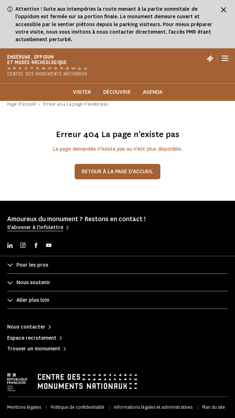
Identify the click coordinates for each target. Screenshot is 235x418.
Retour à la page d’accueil (117, 171)
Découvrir (117, 92)
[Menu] (225, 58)
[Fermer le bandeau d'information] (223, 9)
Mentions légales (24, 407)
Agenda (152, 92)
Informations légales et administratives (153, 407)
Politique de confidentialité (77, 407)
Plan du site (213, 407)
